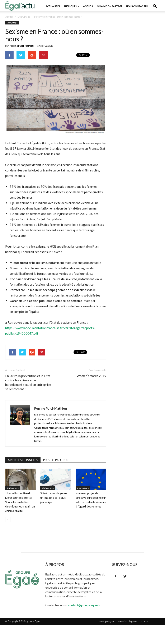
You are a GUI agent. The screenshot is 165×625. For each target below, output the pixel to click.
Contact (145, 621)
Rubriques (72, 6)
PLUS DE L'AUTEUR (56, 460)
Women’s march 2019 (91, 376)
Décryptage (12, 22)
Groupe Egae (106, 621)
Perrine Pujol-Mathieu (22, 45)
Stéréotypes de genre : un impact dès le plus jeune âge (54, 498)
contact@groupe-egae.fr (84, 605)
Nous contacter (137, 6)
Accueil (9, 16)
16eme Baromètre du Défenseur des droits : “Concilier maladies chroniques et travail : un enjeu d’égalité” (20, 502)
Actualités (53, 6)
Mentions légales (127, 621)
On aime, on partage (109, 6)
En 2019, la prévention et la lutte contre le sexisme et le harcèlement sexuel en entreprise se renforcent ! (28, 382)
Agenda (88, 6)
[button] (155, 6)
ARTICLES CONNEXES (23, 460)
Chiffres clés (12, 488)
